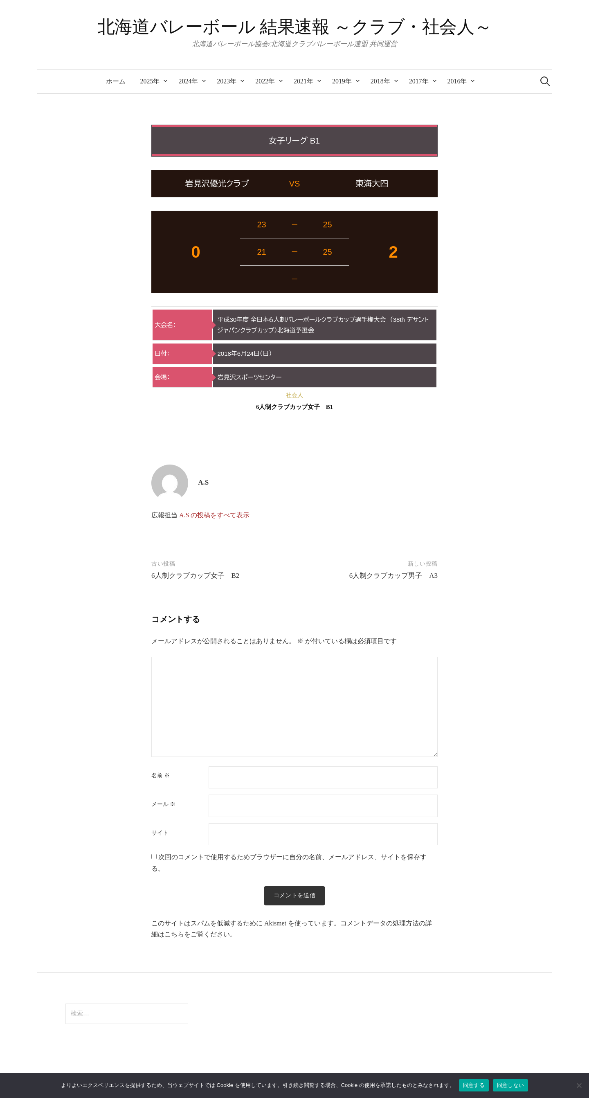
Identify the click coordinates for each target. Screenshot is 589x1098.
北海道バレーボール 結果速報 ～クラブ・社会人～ (294, 26)
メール (163, 804)
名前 (160, 776)
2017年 (419, 81)
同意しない (510, 1085)
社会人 (294, 395)
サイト (160, 833)
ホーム (116, 81)
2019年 (342, 81)
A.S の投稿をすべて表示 (214, 515)
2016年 (457, 81)
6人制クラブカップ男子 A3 (393, 575)
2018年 (380, 81)
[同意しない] (579, 1085)
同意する (474, 1085)
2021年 (303, 81)
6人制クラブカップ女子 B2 (195, 575)
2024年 (188, 81)
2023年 (226, 81)
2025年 (150, 81)
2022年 (265, 81)
